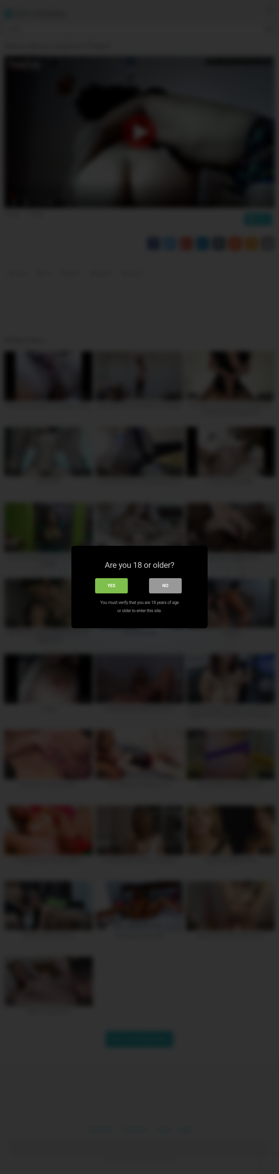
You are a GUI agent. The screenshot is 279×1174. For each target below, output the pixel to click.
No (165, 585)
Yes (112, 585)
